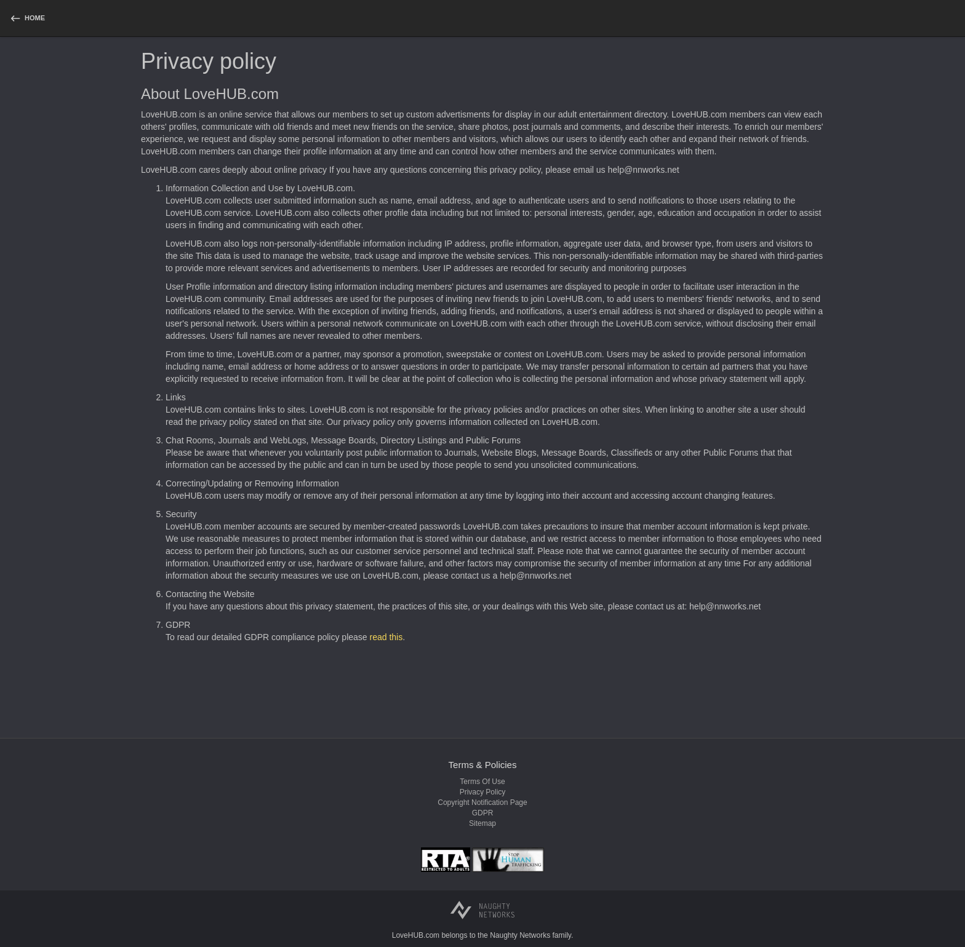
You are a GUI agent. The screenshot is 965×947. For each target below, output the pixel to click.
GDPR (483, 813)
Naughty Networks (520, 935)
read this (386, 637)
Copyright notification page (482, 802)
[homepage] (27, 18)
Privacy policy (483, 792)
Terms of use (482, 781)
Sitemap (482, 823)
